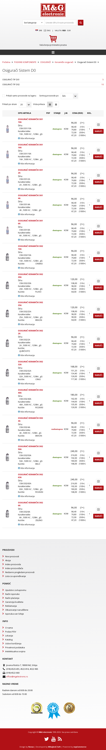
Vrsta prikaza (39, 104)
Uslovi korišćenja (13, 643)
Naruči (98, 131)
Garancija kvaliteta (14, 602)
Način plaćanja (12, 598)
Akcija (8, 560)
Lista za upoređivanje (15, 576)
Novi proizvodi (12, 556)
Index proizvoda (13, 564)
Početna (6, 62)
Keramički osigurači (64, 62)
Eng (47, 30)
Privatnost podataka (15, 647)
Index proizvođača (14, 568)
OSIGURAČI (45, 62)
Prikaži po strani (9, 104)
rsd (64, 30)
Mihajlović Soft (54, 747)
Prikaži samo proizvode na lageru (21, 95)
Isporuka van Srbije (14, 613)
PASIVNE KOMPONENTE (25, 62)
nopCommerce (79, 747)
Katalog (8, 639)
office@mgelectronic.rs (17, 676)
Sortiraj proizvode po (49, 95)
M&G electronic (45, 732)
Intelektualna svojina (15, 651)
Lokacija (9, 635)
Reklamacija (11, 605)
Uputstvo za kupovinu (15, 590)
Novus (31, 747)
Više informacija (26, 138)
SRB (38, 30)
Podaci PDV (10, 631)
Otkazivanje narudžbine (16, 609)
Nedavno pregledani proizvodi (19, 572)
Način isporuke (12, 594)
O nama (9, 627)
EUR (69, 30)
